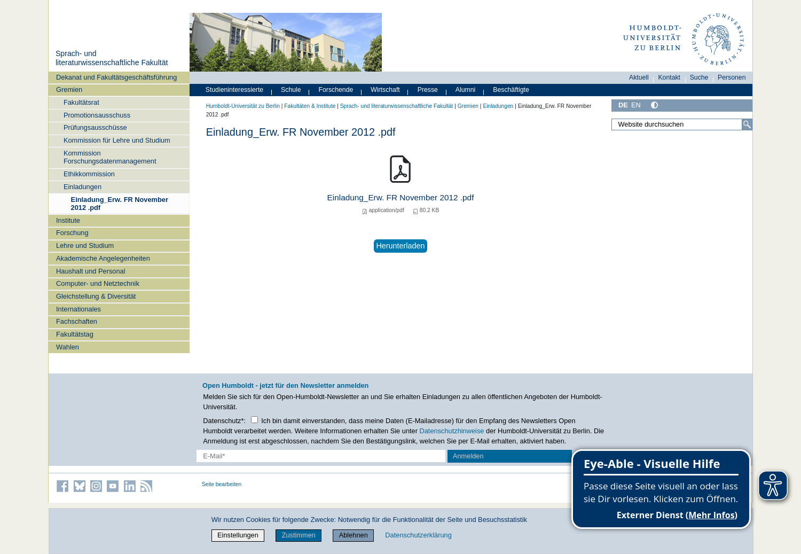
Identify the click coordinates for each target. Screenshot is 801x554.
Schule (291, 89)
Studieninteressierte (234, 89)
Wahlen (67, 347)
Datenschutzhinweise (452, 431)
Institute (68, 220)
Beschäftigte (511, 89)
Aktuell (639, 77)
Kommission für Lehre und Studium (117, 140)
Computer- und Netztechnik (97, 283)
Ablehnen (353, 535)
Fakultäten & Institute (309, 106)
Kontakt (669, 77)
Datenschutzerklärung (418, 535)
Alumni (466, 89)
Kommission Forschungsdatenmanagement (110, 157)
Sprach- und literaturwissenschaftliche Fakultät (112, 58)
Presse (428, 89)
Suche (699, 77)
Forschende (336, 89)
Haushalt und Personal (90, 271)
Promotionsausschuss (97, 115)
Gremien (69, 89)
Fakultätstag (74, 334)
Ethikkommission (89, 174)
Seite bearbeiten (222, 484)
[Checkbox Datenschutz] (254, 419)
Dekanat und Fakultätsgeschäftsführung (116, 77)
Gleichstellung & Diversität (96, 296)
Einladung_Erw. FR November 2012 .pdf (119, 204)
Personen (732, 77)
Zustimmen (299, 535)
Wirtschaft (385, 89)
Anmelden (468, 456)
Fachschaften (76, 321)
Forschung (72, 233)
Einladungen (82, 187)
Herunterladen (400, 245)
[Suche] (747, 124)
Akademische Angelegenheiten (103, 258)
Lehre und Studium (85, 245)
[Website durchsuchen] (681, 124)
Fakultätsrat (81, 102)
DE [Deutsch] (623, 105)
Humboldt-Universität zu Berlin (243, 106)
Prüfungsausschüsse (95, 127)
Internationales (78, 309)
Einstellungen (237, 535)
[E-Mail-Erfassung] (321, 456)
